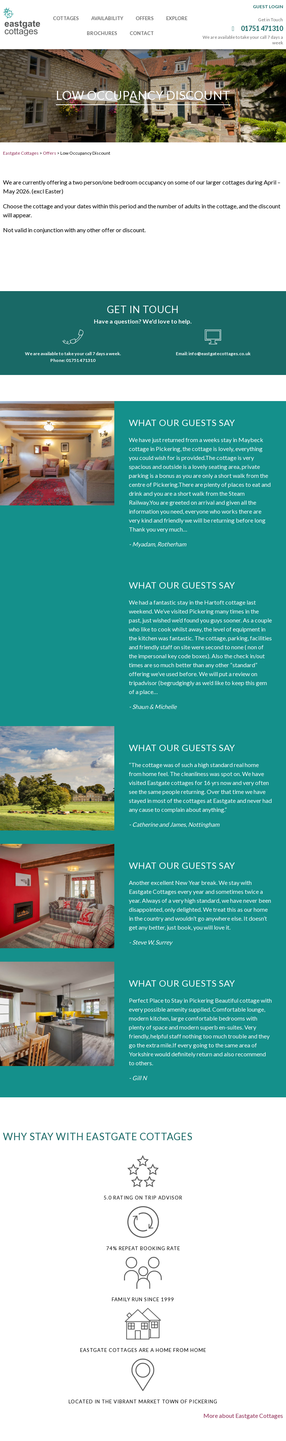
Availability (107, 18)
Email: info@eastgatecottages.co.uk (213, 353)
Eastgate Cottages (21, 153)
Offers (145, 18)
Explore (176, 18)
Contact (142, 33)
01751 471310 (256, 28)
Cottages (66, 18)
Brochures (102, 33)
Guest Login (268, 6)
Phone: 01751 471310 (72, 360)
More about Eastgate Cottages (243, 1415)
